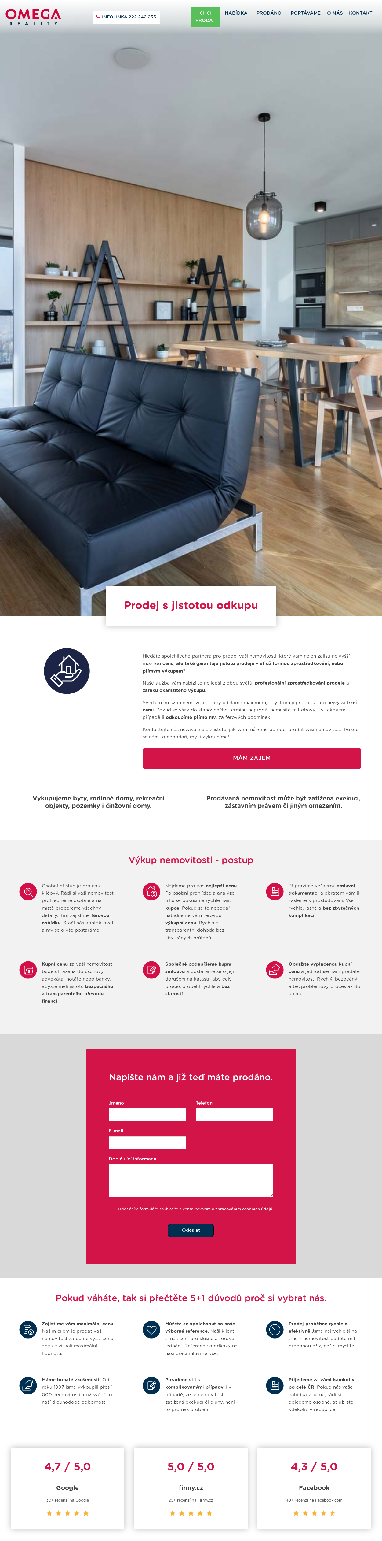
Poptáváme (306, 13)
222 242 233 (129, 17)
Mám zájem (252, 734)
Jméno (116, 1079)
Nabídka (236, 13)
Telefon (204, 1079)
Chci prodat (205, 17)
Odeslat (191, 1206)
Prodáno (269, 13)
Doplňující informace (132, 1135)
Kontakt (361, 13)
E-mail (116, 1107)
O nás (335, 13)
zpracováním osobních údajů (243, 1185)
